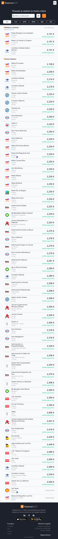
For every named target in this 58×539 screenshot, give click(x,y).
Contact (9, 531)
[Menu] (54, 3)
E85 (42, 22)
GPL (51, 22)
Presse (9, 534)
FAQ (8, 529)
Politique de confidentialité (43, 528)
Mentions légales (46, 530)
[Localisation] (38, 16)
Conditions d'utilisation (44, 526)
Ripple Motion (45, 535)
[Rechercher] (44, 16)
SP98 (33, 22)
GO (7, 22)
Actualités (10, 526)
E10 (16, 22)
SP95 (24, 22)
